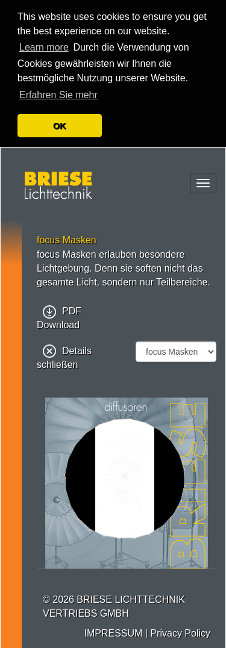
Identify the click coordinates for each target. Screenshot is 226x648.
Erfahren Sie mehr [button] (58, 95)
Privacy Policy (180, 632)
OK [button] (59, 126)
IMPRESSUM (113, 632)
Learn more (44, 47)
